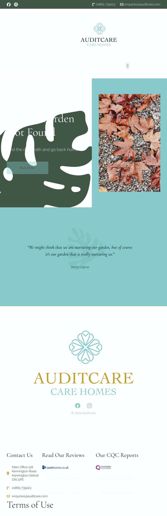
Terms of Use (30, 504)
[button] (128, 65)
